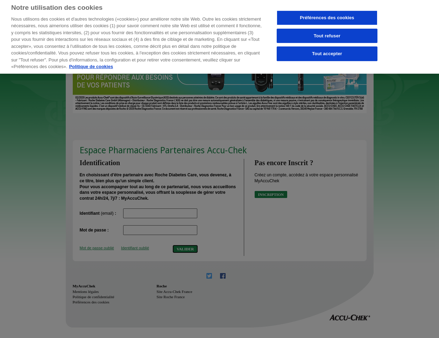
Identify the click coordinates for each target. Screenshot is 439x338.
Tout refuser (327, 33)
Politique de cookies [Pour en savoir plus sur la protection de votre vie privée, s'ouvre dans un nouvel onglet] (91, 64)
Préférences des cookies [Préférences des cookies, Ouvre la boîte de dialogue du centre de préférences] (327, 15)
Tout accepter (327, 51)
